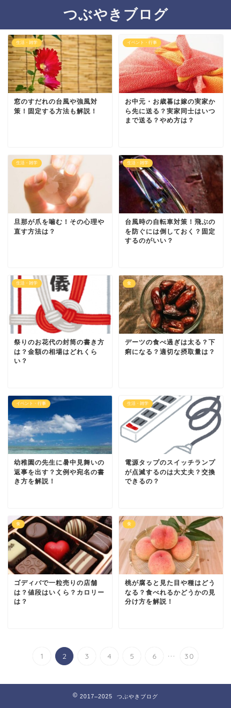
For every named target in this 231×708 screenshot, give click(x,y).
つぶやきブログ (115, 13)
